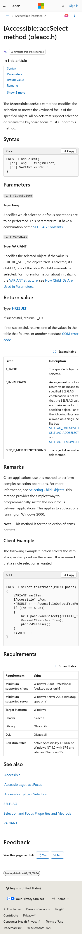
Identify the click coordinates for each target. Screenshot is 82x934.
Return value (15, 80)
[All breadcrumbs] (7, 15)
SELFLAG (10, 803)
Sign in (74, 5)
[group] (41, 408)
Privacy (28, 915)
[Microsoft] (41, 6)
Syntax (11, 68)
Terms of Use (54, 921)
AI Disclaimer (12, 909)
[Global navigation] (4, 6)
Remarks (12, 85)
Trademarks (11, 928)
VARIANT (10, 823)
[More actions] (75, 15)
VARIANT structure (23, 280)
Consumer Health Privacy (20, 921)
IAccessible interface (28, 16)
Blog (58, 909)
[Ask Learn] (66, 15)
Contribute (10, 915)
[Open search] (63, 6)
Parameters (14, 74)
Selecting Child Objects (46, 489)
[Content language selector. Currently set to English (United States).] (23, 888)
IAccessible (11, 774)
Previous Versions (38, 909)
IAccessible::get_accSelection (25, 794)
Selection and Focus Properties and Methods (37, 813)
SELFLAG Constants (48, 227)
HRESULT (19, 308)
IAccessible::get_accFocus (22, 784)
